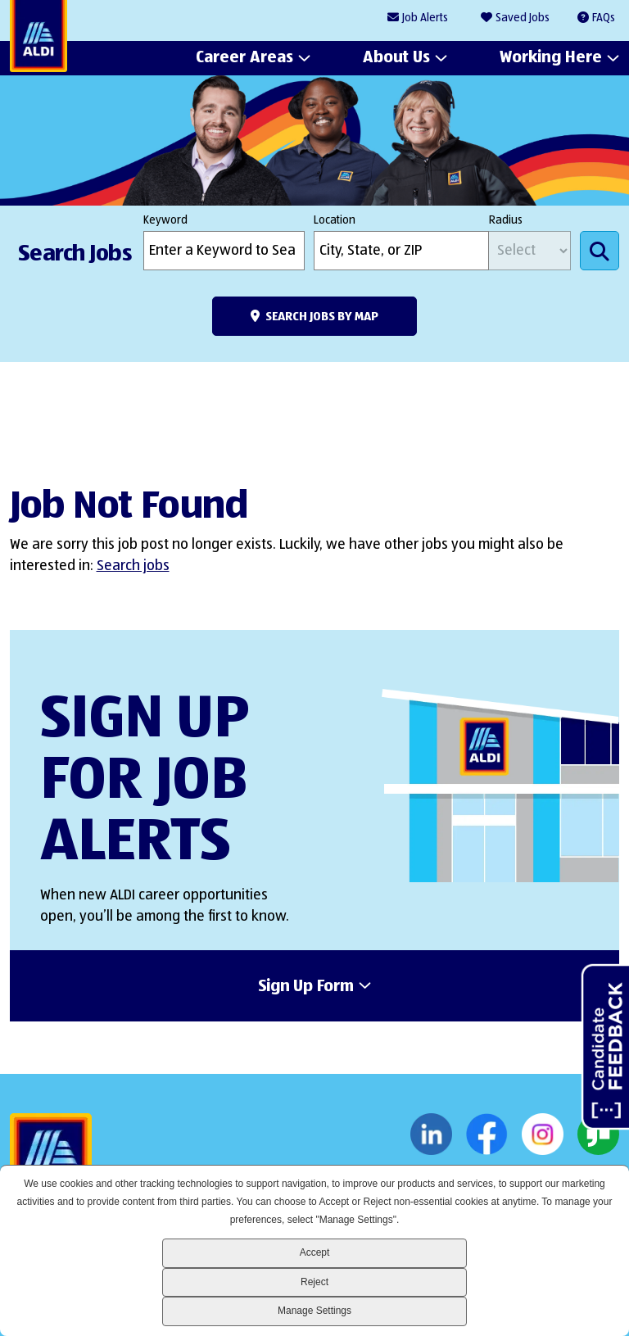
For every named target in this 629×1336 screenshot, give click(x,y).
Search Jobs (599, 250)
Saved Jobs (523, 18)
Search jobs (133, 566)
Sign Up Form (306, 987)
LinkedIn (431, 1134)
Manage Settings (314, 1310)
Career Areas (244, 58)
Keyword (165, 220)
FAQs (603, 18)
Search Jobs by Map (321, 316)
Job (425, 18)
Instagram (542, 1134)
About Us (396, 58)
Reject (314, 1282)
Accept (315, 1252)
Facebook (487, 1134)
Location (334, 220)
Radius (506, 220)
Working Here (551, 58)
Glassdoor (598, 1134)
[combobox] (401, 250)
